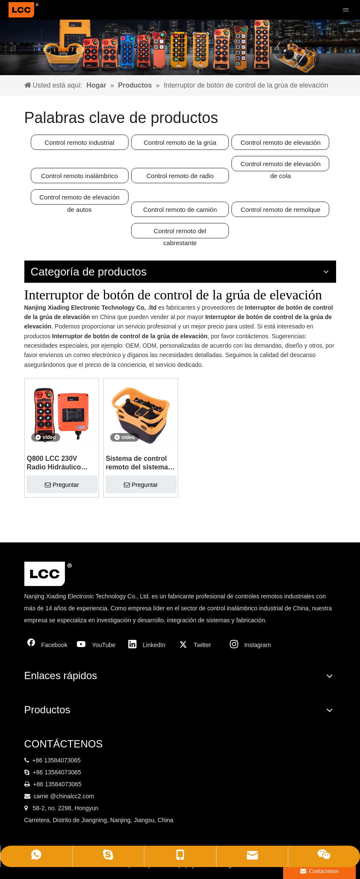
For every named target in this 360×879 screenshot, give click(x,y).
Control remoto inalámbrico (79, 175)
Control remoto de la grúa (179, 142)
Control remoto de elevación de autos (79, 199)
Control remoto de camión (180, 209)
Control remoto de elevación (280, 142)
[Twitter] (199, 645)
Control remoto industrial (79, 142)
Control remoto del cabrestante (180, 232)
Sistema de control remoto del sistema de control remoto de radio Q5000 (140, 463)
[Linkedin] (149, 645)
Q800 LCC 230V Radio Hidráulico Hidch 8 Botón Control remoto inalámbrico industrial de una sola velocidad (54, 463)
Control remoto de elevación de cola (280, 165)
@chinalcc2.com (72, 796)
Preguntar (62, 484)
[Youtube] (98, 645)
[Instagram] (250, 645)
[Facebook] (47, 645)
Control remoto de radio (180, 175)
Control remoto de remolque (281, 209)
